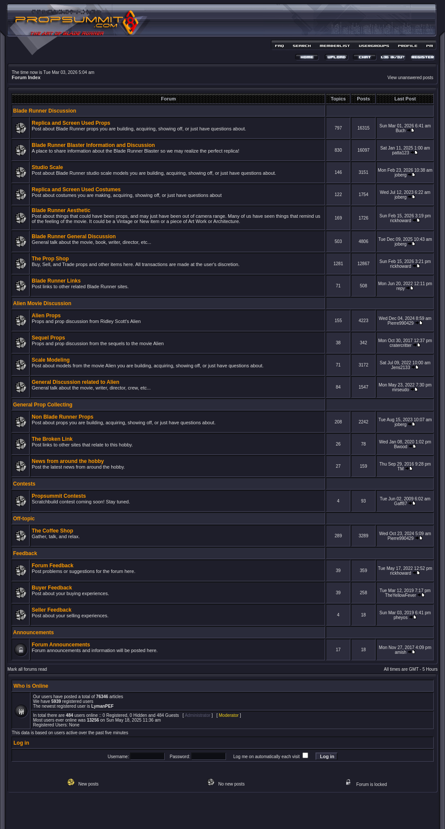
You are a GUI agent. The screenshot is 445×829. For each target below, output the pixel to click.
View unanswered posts (410, 77)
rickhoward (400, 220)
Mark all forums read (27, 669)
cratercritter (401, 345)
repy (400, 288)
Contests (24, 484)
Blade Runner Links (56, 281)
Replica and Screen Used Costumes (76, 189)
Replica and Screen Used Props (71, 123)
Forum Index (26, 77)
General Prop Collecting (43, 405)
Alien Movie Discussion (42, 303)
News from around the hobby (68, 461)
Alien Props (46, 316)
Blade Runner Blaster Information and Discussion (93, 145)
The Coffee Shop (52, 531)
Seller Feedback (51, 610)
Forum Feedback (52, 566)
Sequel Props (48, 338)
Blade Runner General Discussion (74, 236)
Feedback (25, 553)
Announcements (33, 632)
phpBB (207, 810)
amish (400, 652)
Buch (400, 130)
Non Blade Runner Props (62, 417)
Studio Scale (47, 167)
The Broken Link (52, 439)
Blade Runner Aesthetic (61, 210)
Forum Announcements (61, 645)
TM (401, 468)
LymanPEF (102, 706)
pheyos (401, 617)
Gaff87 (400, 503)
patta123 (400, 152)
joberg (401, 175)
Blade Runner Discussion (44, 111)
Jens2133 (400, 367)
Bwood (401, 446)
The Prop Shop (50, 259)
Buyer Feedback (52, 588)
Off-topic (24, 519)
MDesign (253, 814)
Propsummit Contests (59, 496)
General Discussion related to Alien (76, 382)
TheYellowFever (400, 595)
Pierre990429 (401, 323)
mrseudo (400, 389)
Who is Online (30, 686)
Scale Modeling (51, 360)
